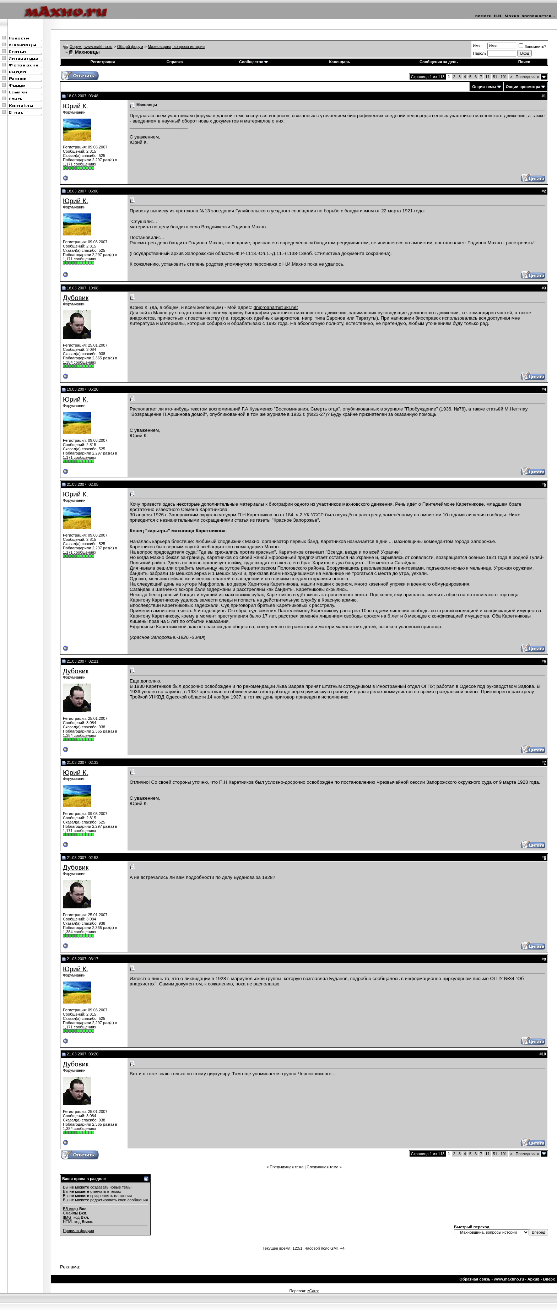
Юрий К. (75, 106)
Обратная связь (474, 1279)
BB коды (70, 1209)
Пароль (479, 53)
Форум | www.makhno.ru (91, 46)
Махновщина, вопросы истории (176, 46)
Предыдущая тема (286, 1167)
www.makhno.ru (509, 1279)
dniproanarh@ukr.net (276, 307)
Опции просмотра (523, 87)
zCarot (313, 1291)
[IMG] (67, 1217)
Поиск (524, 62)
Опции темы (484, 87)
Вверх (549, 1279)
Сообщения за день (439, 62)
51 (495, 77)
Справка (175, 62)
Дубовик (75, 297)
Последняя (527, 77)
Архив (534, 1279)
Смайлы (70, 1213)
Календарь (339, 62)
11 (487, 77)
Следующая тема (322, 1167)
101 (504, 77)
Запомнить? (532, 46)
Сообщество (253, 62)
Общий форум (130, 46)
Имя (476, 46)
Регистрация (103, 62)
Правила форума (78, 1230)
